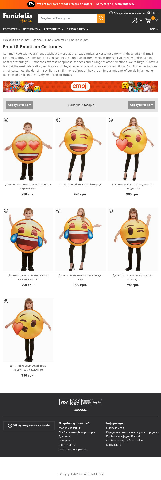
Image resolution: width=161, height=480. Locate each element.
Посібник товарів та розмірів (77, 432)
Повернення (66, 440)
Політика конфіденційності (123, 436)
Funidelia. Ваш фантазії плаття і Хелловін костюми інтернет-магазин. (17, 18)
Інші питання (67, 445)
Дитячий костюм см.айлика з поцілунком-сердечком (28, 367)
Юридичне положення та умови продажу (132, 432)
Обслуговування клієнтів (29, 425)
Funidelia (8, 40)
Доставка (64, 436)
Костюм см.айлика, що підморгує (80, 184)
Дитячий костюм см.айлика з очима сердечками (28, 186)
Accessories (52, 29)
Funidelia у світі (115, 428)
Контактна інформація (73, 449)
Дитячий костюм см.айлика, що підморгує (133, 277)
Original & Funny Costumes (49, 40)
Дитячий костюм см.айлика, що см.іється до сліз (28, 277)
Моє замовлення (69, 428)
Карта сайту (113, 445)
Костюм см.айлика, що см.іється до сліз (80, 277)
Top (152, 29)
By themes (30, 29)
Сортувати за (18, 105)
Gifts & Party (76, 29)
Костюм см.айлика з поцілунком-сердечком (132, 186)
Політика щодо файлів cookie (124, 440)
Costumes (10, 29)
